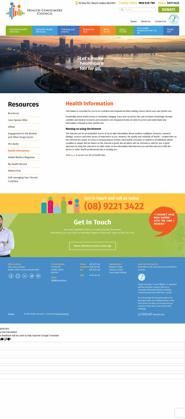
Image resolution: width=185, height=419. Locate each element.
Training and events (68, 30)
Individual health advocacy (18, 30)
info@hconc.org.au (58, 280)
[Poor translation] (7, 339)
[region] (92, 64)
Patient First (14, 170)
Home (134, 21)
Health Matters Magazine (21, 157)
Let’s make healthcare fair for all (147, 30)
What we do (107, 30)
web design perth (159, 314)
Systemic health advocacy (44, 30)
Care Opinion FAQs (17, 120)
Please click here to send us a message (92, 246)
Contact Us (160, 21)
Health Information (18, 150)
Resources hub (88, 30)
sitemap (11, 314)
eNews (11, 126)
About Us (145, 21)
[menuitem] (19, 30)
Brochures (13, 113)
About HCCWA (123, 30)
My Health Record (17, 164)
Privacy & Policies (62, 314)
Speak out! (170, 30)
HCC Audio (13, 144)
